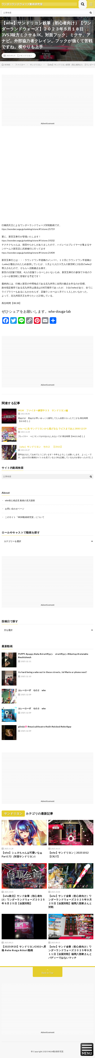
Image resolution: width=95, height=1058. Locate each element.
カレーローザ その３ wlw (32, 708)
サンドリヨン (26, 55)
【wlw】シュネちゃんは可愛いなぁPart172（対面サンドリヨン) (22, 854)
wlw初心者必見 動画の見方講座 (20, 500)
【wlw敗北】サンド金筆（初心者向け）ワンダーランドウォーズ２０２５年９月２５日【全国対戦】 (23, 899)
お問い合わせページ (14, 508)
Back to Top (47, 972)
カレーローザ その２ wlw (32, 690)
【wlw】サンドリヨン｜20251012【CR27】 (68, 854)
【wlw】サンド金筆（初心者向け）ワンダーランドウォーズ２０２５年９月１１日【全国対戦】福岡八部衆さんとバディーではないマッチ (70, 952)
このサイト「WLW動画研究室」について (24, 517)
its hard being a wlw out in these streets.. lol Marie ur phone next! (52, 672)
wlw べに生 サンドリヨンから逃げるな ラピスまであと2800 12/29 (52, 428)
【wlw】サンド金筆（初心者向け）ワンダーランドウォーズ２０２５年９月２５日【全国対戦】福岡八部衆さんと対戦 (70, 901)
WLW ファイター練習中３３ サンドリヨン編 (43, 410)
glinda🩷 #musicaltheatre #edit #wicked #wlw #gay (44, 726)
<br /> (47, 177)
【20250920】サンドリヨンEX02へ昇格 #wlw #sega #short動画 (24, 948)
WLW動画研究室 (56, 1051)
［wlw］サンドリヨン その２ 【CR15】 (40, 446)
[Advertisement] (47, 98)
